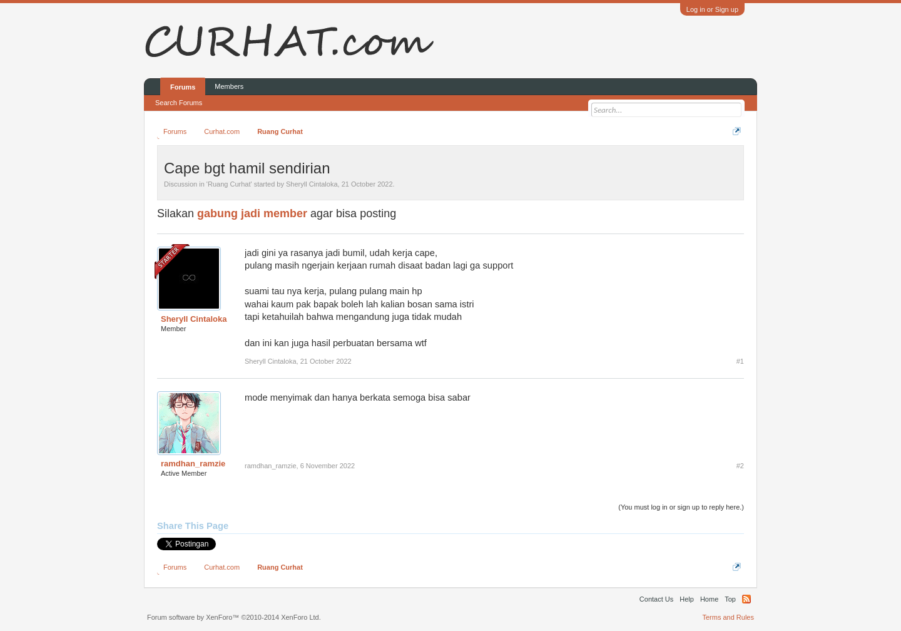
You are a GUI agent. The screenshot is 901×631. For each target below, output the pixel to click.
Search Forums (178, 102)
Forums (182, 87)
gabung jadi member (252, 213)
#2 (740, 465)
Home (709, 599)
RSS (746, 599)
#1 (740, 361)
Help (687, 599)
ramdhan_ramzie (193, 463)
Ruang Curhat (229, 184)
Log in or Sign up (712, 9)
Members (229, 86)
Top (730, 599)
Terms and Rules (728, 617)
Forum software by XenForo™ (234, 617)
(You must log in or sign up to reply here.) (681, 507)
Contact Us (656, 599)
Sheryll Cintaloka (312, 184)
